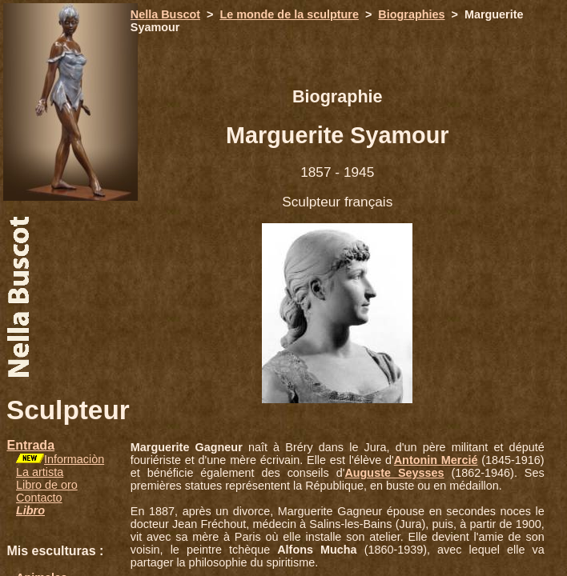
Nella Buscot (165, 14)
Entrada (30, 445)
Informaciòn (74, 459)
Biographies (411, 14)
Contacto (39, 497)
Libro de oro (47, 484)
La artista (39, 472)
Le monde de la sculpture (289, 14)
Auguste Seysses (394, 472)
